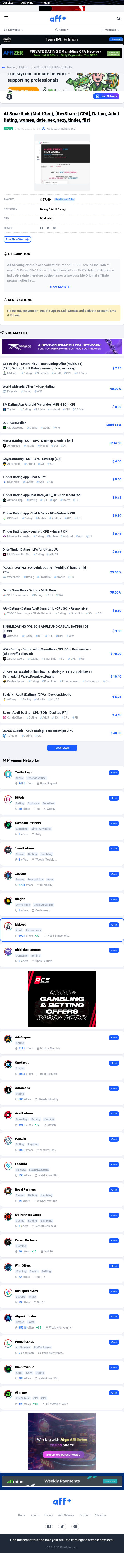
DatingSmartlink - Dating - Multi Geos (29, 590)
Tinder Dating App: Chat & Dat (24, 477)
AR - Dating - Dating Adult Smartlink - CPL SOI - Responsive (45, 608)
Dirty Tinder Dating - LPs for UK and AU (30, 549)
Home (11, 67)
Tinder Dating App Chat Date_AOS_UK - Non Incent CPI (42, 495)
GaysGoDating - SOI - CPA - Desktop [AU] (32, 459)
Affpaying (27, 2)
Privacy (48, 1515)
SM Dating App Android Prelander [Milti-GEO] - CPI (39, 404)
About (34, 1515)
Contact (84, 1515)
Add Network (66, 1515)
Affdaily (45, 2)
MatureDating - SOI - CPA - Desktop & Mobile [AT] (38, 441)
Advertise (100, 1515)
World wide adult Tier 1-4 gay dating (29, 386)
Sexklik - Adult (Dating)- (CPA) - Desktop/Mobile (37, 694)
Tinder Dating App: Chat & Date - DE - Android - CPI (39, 513)
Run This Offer (17, 239)
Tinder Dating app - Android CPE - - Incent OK (35, 531)
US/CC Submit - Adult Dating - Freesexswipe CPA (38, 731)
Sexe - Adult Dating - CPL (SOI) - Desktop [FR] (35, 712)
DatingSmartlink (14, 422)
